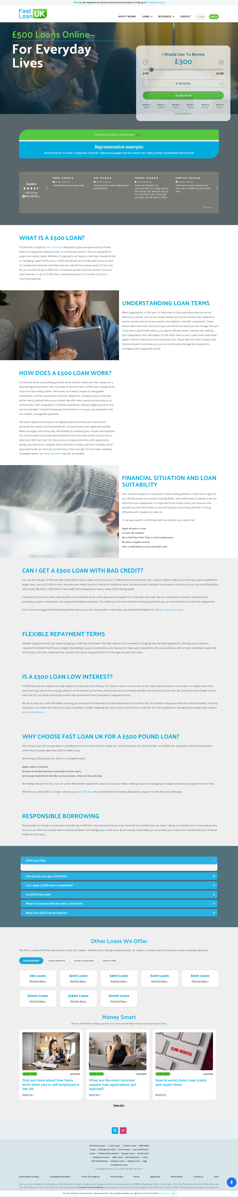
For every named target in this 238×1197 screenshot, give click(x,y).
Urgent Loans (133, 1161)
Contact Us (198, 1176)
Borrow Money (132, 1157)
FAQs (216, 1176)
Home (136, 1176)
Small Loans (143, 1153)
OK (173, 1193)
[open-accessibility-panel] (231, 1182)
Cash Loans (114, 1145)
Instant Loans (130, 1145)
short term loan (54, 247)
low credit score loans (171, 609)
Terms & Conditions (90, 1176)
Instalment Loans (101, 1157)
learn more (164, 1193)
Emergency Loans (107, 1149)
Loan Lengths (56, 961)
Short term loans (97, 1145)
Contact (185, 16)
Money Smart (119, 1016)
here (138, 134)
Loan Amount (31, 961)
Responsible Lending (29, 1176)
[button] (47, 188)
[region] (131, 188)
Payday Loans (127, 1153)
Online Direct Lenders (108, 1153)
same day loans (52, 453)
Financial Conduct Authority (91, 1187)
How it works (127, 16)
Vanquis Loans (117, 1161)
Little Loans (117, 1157)
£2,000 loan (85, 791)
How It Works (177, 1176)
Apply (213, 16)
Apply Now (155, 1176)
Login (200, 16)
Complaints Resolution (60, 1176)
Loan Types (109, 961)
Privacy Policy (116, 1176)
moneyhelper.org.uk (155, 2)
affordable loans (35, 712)
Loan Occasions (84, 961)
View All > (119, 1105)
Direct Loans (124, 1149)
